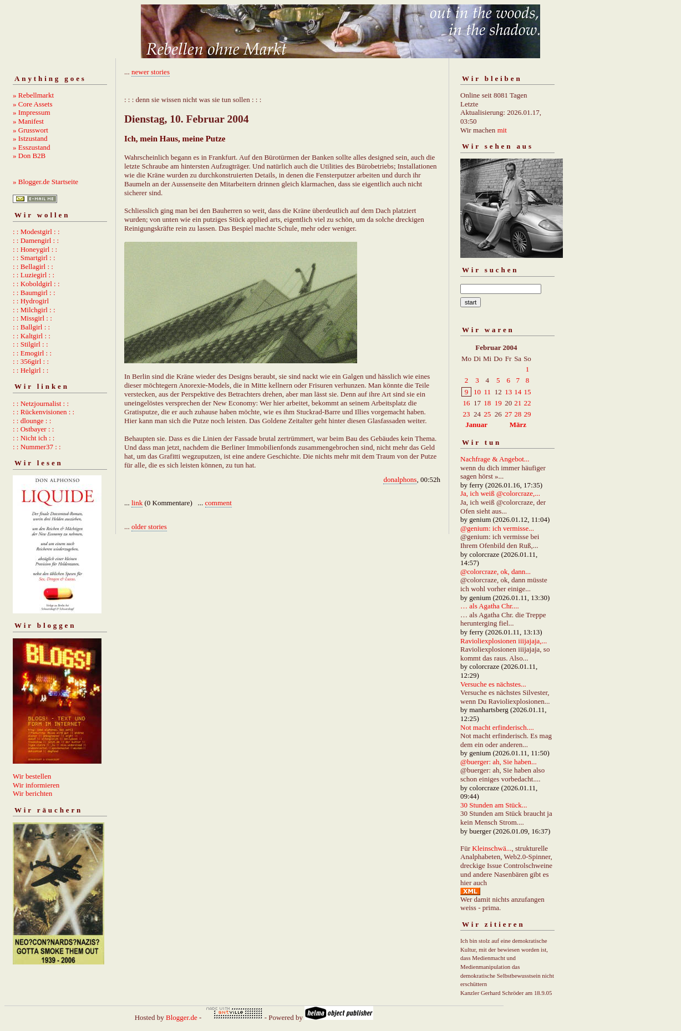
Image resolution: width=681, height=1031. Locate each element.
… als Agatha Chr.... (489, 606)
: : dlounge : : (32, 421)
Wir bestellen (32, 776)
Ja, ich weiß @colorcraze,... (500, 493)
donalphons (399, 479)
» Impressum (31, 112)
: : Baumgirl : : (34, 292)
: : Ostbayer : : (33, 429)
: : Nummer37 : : (37, 447)
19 (498, 403)
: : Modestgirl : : (36, 231)
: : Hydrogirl (31, 301)
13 (508, 392)
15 (527, 392)
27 (508, 414)
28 (517, 414)
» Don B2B (29, 155)
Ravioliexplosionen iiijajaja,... (503, 641)
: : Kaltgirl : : (31, 336)
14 (517, 392)
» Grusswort (30, 130)
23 (466, 414)
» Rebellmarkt (33, 95)
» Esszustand (31, 147)
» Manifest (28, 121)
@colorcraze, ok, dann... (495, 571)
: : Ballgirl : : (31, 327)
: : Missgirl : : (32, 318)
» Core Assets (33, 104)
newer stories (150, 72)
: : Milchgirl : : (34, 310)
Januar (476, 424)
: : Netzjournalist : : (41, 403)
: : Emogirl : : (32, 353)
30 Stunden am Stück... (493, 805)
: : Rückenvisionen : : (43, 412)
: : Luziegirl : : (33, 275)
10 (477, 392)
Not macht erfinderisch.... (497, 727)
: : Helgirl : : (30, 370)
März (518, 424)
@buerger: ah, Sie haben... (498, 762)
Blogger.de (181, 1017)
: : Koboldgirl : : (36, 284)
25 (487, 414)
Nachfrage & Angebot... (495, 459)
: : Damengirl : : (36, 240)
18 (487, 403)
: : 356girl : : (31, 361)
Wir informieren (36, 785)
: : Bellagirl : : (33, 266)
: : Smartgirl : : (34, 257)
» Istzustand (30, 138)
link (137, 503)
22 (527, 403)
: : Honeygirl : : (35, 249)
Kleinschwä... (491, 848)
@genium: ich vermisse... (497, 528)
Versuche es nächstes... (493, 684)
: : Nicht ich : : (33, 438)
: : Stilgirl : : (30, 344)
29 (527, 414)
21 (517, 403)
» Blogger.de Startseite (45, 181)
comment (218, 503)
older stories (149, 526)
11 (487, 392)
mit (502, 130)
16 (466, 403)
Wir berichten (32, 793)
